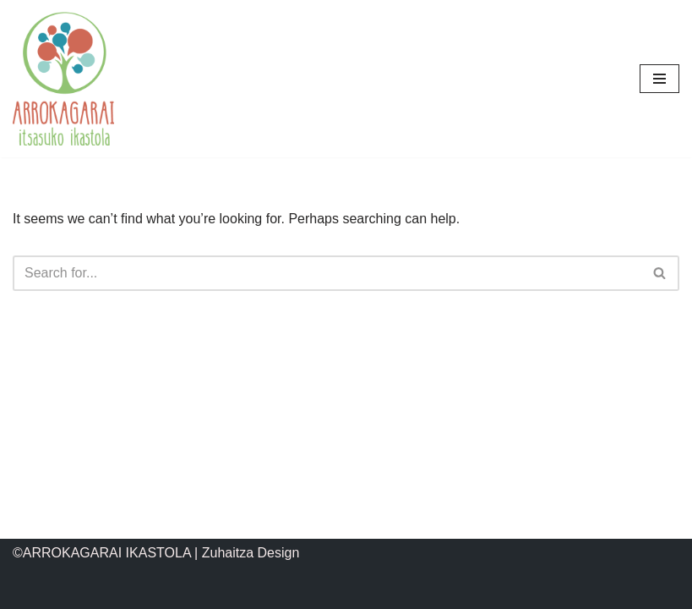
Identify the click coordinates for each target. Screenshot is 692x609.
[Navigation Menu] (659, 78)
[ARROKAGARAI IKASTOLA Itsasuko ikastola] (63, 78)
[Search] (327, 273)
